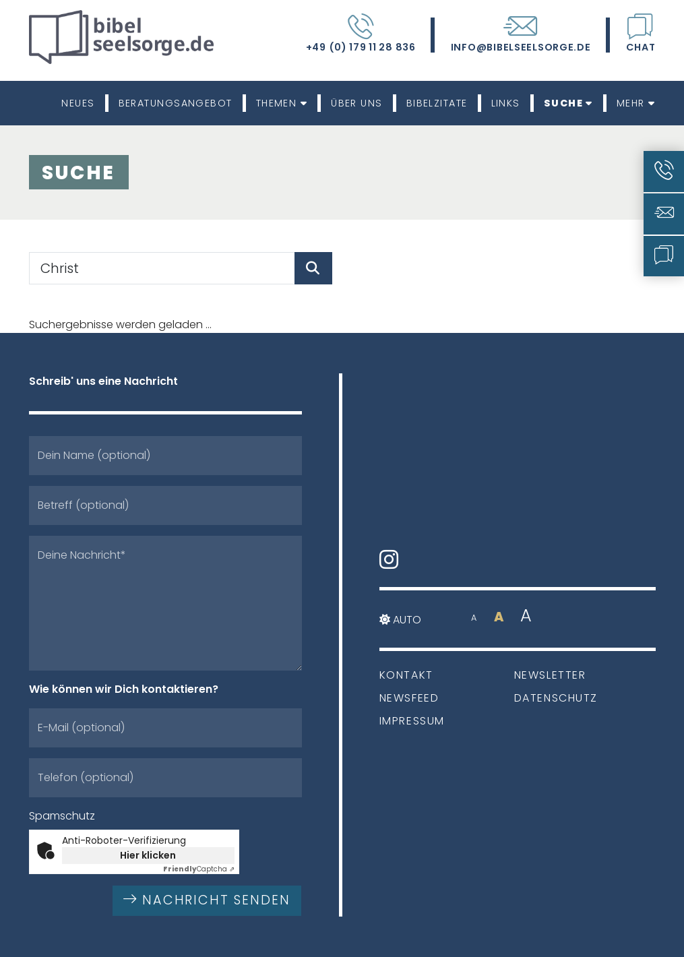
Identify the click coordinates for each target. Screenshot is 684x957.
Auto (400, 619)
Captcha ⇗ (199, 869)
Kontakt (406, 675)
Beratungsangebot (175, 103)
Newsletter (550, 675)
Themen (282, 103)
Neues (77, 103)
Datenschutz (556, 698)
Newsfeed (409, 698)
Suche (568, 103)
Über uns (357, 103)
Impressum (412, 721)
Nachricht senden (206, 900)
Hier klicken (148, 855)
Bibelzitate (437, 103)
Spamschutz (62, 816)
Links (505, 103)
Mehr (636, 103)
